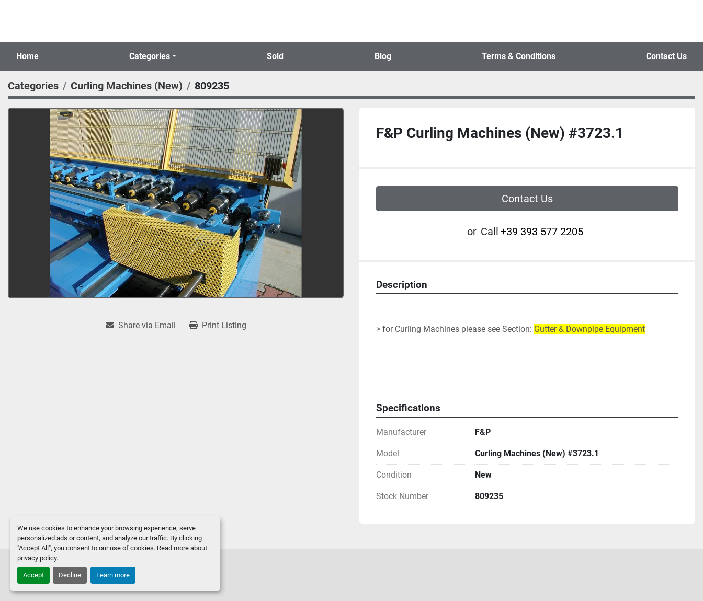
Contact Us (666, 56)
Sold (275, 56)
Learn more (113, 575)
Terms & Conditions (518, 56)
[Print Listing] (218, 326)
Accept (33, 575)
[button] (153, 56)
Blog (383, 56)
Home (27, 56)
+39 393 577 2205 (542, 231)
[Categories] (33, 85)
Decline (70, 575)
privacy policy (36, 558)
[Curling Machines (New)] (127, 85)
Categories (149, 56)
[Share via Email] (141, 326)
